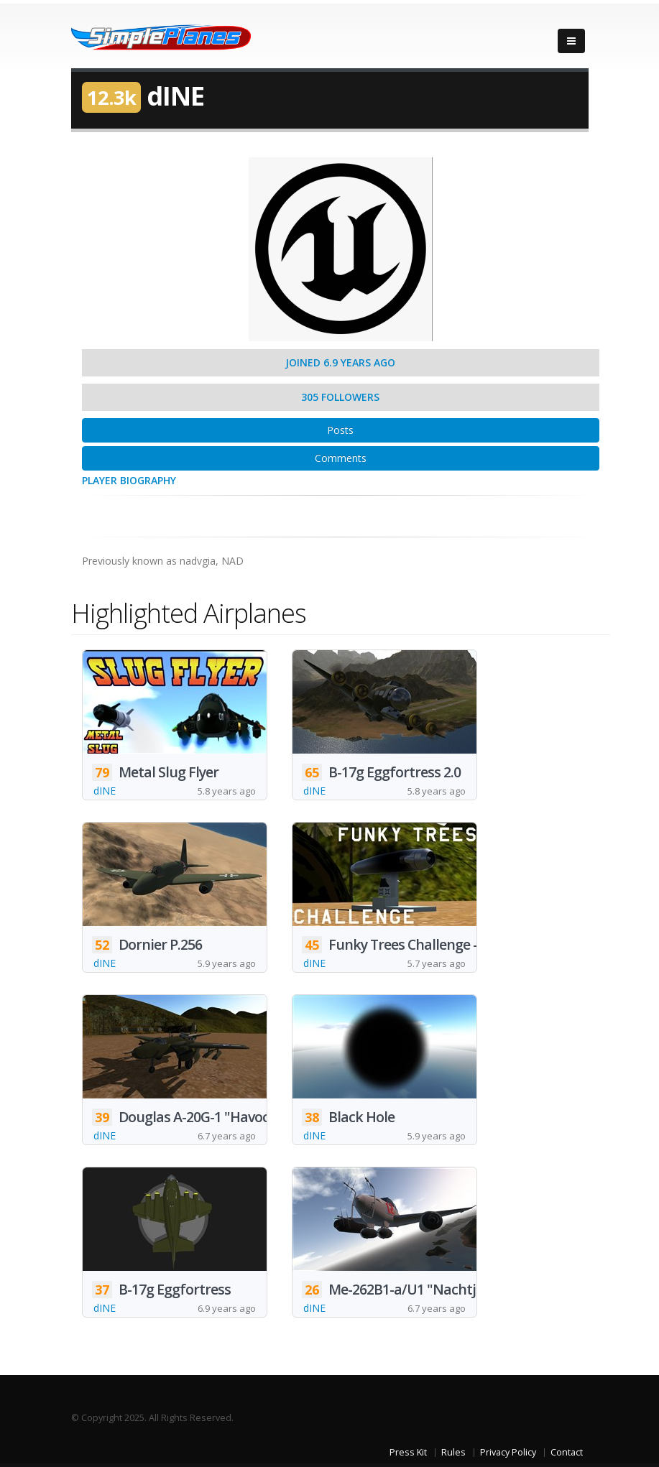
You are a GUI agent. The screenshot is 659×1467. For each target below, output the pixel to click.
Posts (340, 430)
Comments (341, 458)
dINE (104, 790)
